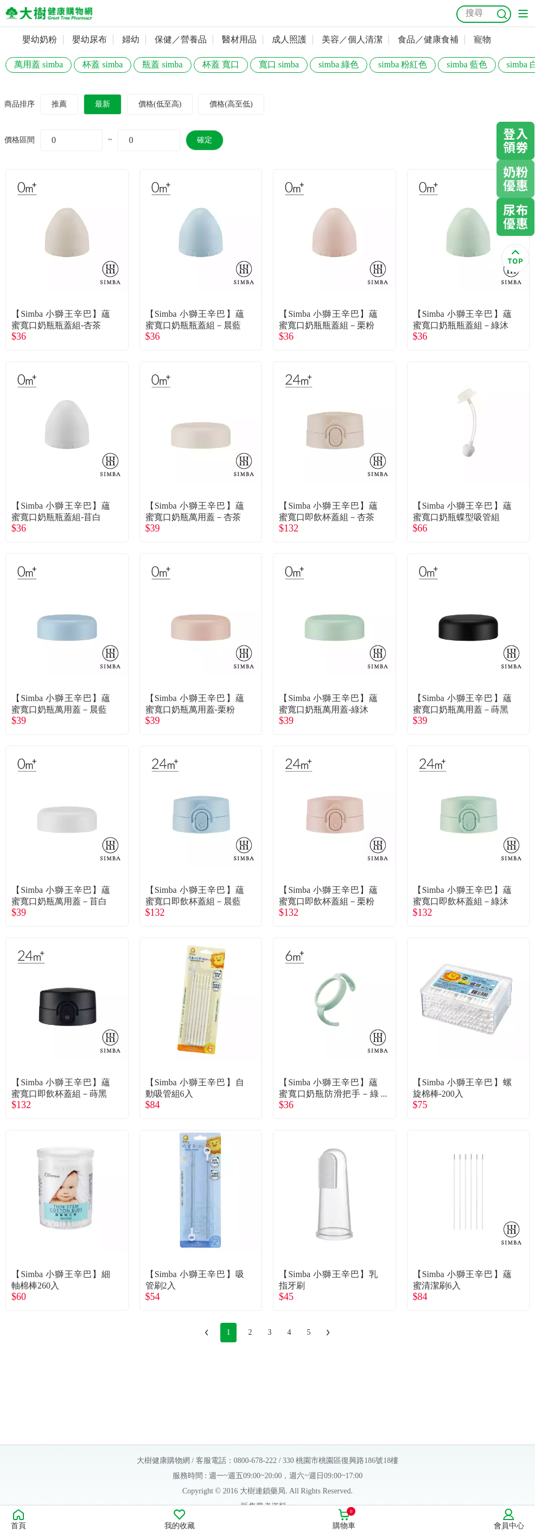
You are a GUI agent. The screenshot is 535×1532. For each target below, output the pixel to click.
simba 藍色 (467, 64)
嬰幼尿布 (89, 39)
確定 (204, 140)
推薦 (59, 104)
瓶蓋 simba (162, 64)
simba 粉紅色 (402, 64)
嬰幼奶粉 (39, 39)
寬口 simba (279, 64)
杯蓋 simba (102, 64)
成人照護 (289, 39)
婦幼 (130, 39)
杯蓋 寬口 (220, 64)
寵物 (482, 39)
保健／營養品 (181, 39)
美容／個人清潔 (352, 39)
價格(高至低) (230, 104)
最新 (102, 104)
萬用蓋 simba (38, 64)
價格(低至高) (159, 104)
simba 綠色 (339, 64)
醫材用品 (239, 39)
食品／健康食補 (428, 39)
